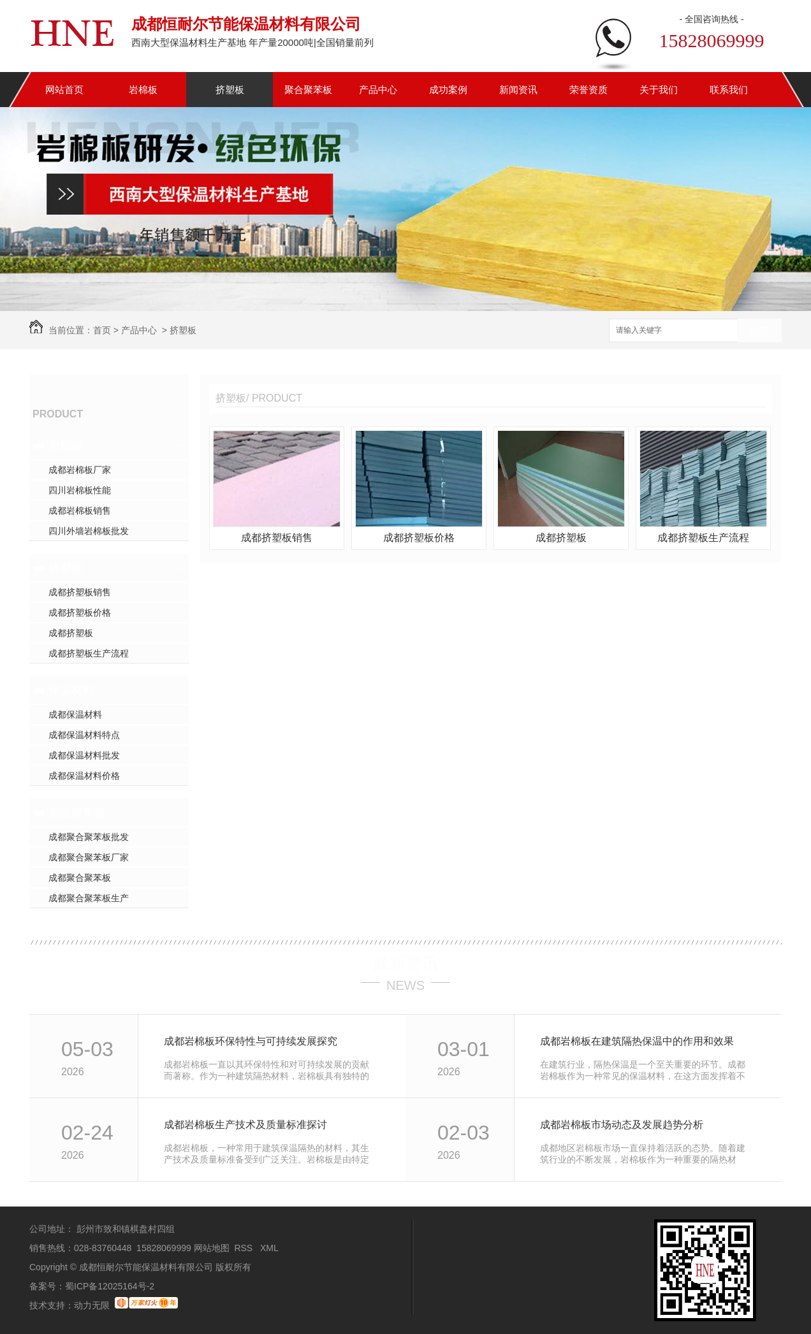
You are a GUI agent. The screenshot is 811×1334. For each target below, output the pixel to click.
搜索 (759, 331)
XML (270, 1248)
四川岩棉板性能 (79, 490)
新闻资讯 (518, 89)
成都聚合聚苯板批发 (88, 837)
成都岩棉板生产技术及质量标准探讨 (245, 1124)
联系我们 (729, 89)
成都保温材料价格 (84, 776)
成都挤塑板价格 (79, 612)
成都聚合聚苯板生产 (88, 898)
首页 (102, 330)
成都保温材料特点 (84, 735)
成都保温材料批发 (84, 755)
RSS (244, 1248)
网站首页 (64, 89)
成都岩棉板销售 (79, 510)
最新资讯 (405, 963)
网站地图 (212, 1248)
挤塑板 (230, 89)
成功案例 (448, 89)
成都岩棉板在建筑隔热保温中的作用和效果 (637, 1041)
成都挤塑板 (70, 633)
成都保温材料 (75, 714)
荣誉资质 (588, 89)
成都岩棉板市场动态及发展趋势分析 (621, 1124)
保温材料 (71, 690)
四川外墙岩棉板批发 (88, 531)
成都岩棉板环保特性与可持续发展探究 (250, 1041)
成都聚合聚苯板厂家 (88, 857)
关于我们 (658, 89)
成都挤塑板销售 (79, 592)
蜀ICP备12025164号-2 (109, 1286)
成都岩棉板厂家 (79, 470)
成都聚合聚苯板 (79, 878)
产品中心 (378, 89)
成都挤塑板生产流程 (88, 653)
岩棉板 (143, 89)
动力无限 (92, 1305)
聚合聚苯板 (308, 89)
